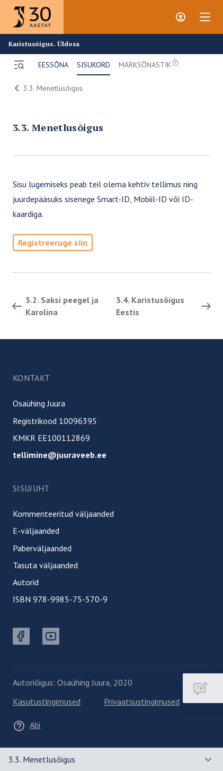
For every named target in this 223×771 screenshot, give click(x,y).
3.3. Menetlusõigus (47, 88)
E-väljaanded (36, 530)
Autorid (26, 582)
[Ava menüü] (19, 64)
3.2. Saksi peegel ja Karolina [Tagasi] (53, 305)
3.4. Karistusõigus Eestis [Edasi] (165, 305)
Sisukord (93, 65)
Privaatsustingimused (142, 701)
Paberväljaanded (42, 548)
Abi (26, 725)
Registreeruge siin (52, 242)
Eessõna (53, 65)
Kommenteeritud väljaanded (63, 513)
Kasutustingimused (47, 701)
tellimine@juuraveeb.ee (59, 454)
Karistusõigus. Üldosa (44, 44)
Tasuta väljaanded (45, 565)
